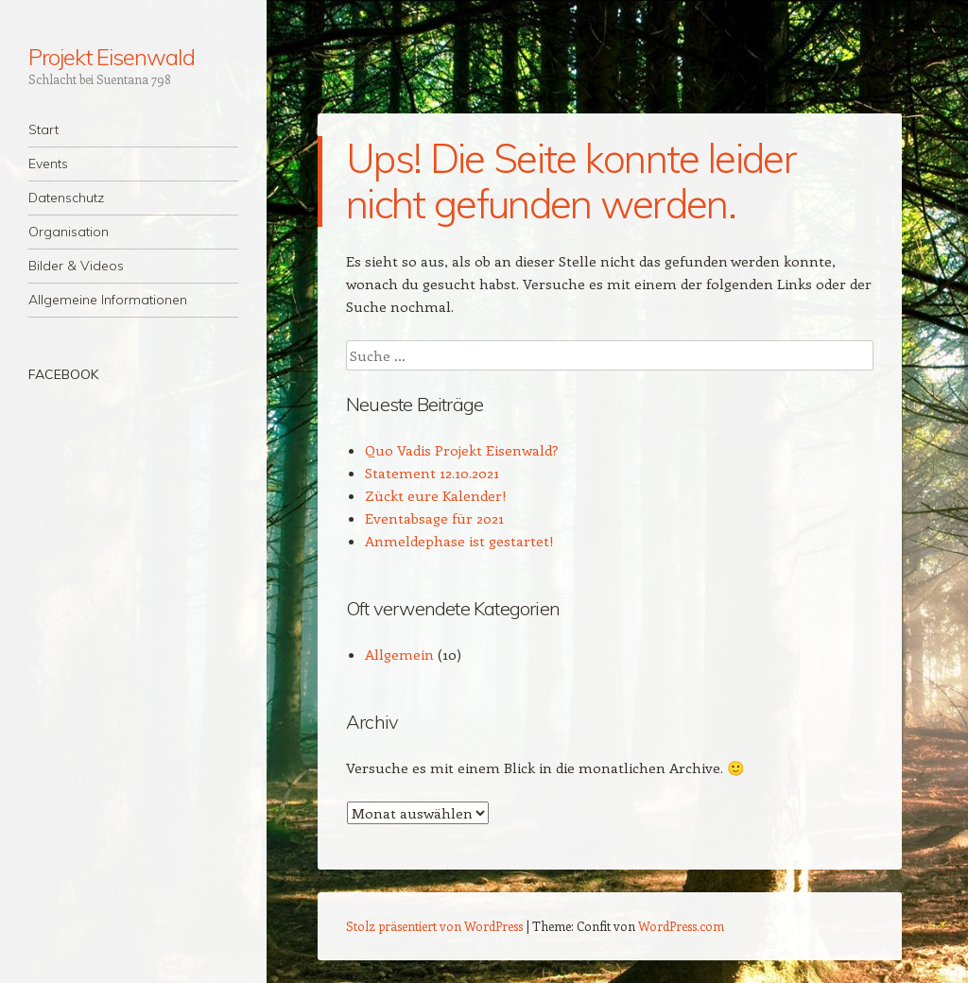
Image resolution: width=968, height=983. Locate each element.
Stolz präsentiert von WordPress (434, 926)
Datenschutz (66, 197)
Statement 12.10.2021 (432, 472)
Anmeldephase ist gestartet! (459, 540)
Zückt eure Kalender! (436, 495)
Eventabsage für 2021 (434, 518)
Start (43, 129)
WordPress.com (681, 926)
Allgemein (399, 654)
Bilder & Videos (76, 265)
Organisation (68, 231)
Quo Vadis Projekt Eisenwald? (462, 449)
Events (48, 163)
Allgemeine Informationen (107, 299)
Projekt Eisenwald (111, 57)
